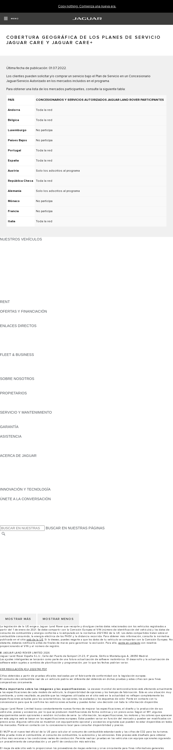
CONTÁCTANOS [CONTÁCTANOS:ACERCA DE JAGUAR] (14, 470)
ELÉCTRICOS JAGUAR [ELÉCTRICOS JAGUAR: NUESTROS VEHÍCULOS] (19, 278)
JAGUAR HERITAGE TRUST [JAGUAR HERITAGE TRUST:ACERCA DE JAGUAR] (23, 484)
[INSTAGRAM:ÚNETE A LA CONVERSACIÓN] (12, 504)
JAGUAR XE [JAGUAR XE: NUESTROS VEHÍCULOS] (10, 263)
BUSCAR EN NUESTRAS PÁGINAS (75, 528)
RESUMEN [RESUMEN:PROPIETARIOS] (9, 398)
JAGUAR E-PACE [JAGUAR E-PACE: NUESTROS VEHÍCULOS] (14, 249)
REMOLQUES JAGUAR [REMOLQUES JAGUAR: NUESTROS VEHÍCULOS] (19, 282)
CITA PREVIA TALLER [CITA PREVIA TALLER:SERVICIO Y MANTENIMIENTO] (18, 417)
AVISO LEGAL (11, 548)
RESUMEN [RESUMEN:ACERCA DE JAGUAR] (9, 460)
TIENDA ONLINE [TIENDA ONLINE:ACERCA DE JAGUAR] (14, 480)
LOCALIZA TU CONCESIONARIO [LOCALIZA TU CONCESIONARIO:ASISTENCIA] (27, 446)
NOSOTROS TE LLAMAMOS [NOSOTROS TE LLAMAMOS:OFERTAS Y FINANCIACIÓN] (23, 321)
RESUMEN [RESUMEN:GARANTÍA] (9, 432)
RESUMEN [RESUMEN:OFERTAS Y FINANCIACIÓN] (9, 316)
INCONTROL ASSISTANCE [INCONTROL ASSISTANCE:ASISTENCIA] (22, 451)
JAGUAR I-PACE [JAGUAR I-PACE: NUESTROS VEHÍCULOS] (14, 254)
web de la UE (35, 639)
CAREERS (8, 544)
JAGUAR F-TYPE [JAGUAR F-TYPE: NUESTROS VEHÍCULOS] (14, 258)
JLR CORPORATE (15, 563)
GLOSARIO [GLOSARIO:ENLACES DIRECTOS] (9, 340)
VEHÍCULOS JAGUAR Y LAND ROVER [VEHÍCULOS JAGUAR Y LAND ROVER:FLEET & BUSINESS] (32, 364)
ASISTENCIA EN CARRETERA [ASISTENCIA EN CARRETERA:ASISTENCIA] (25, 441)
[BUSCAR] (3, 534)
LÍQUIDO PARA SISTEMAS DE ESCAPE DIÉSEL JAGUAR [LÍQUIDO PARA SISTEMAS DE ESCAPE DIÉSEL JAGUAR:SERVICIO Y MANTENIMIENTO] (48, 422)
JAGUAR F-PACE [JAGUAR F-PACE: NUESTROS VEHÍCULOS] (14, 244)
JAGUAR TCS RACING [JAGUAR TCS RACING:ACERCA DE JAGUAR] (19, 465)
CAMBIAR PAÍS (13, 539)
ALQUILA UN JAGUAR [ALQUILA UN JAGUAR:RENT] (18, 307)
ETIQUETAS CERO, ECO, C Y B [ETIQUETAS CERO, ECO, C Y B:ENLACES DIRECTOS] (26, 350)
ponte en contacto (129, 643)
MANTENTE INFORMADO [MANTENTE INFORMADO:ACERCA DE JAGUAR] (21, 475)
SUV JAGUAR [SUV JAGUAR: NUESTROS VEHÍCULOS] (11, 273)
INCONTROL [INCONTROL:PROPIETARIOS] (10, 403)
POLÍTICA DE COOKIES (20, 558)
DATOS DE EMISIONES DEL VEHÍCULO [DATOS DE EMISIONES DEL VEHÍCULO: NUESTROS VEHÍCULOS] (33, 292)
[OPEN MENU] (11, 19)
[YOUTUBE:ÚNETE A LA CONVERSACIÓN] (10, 513)
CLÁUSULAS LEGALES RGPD (25, 568)
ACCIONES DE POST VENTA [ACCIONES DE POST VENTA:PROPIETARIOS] (24, 408)
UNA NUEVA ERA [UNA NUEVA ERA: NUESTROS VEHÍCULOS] (14, 297)
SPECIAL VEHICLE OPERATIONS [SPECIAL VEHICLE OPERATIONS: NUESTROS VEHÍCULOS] (28, 287)
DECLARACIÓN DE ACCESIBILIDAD (30, 573)
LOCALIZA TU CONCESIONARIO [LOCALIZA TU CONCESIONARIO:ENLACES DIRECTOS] (27, 335)
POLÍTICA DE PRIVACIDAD (22, 553)
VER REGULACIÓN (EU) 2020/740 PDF (23, 669)
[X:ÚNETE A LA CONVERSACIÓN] (3, 523)
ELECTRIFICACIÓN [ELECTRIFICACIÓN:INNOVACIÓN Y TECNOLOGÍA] (16, 494)
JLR (3, 383)
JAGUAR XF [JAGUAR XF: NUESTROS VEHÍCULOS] (10, 268)
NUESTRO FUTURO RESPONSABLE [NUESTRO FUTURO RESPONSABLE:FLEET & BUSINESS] (31, 369)
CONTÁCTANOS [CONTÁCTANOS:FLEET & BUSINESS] (14, 374)
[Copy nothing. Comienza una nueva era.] (87, 6)
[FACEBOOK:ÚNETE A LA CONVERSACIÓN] (12, 518)
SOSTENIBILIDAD (15, 388)
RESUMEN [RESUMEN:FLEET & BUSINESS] (9, 359)
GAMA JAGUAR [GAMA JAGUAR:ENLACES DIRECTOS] (13, 331)
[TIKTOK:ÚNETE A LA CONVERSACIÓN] (8, 508)
